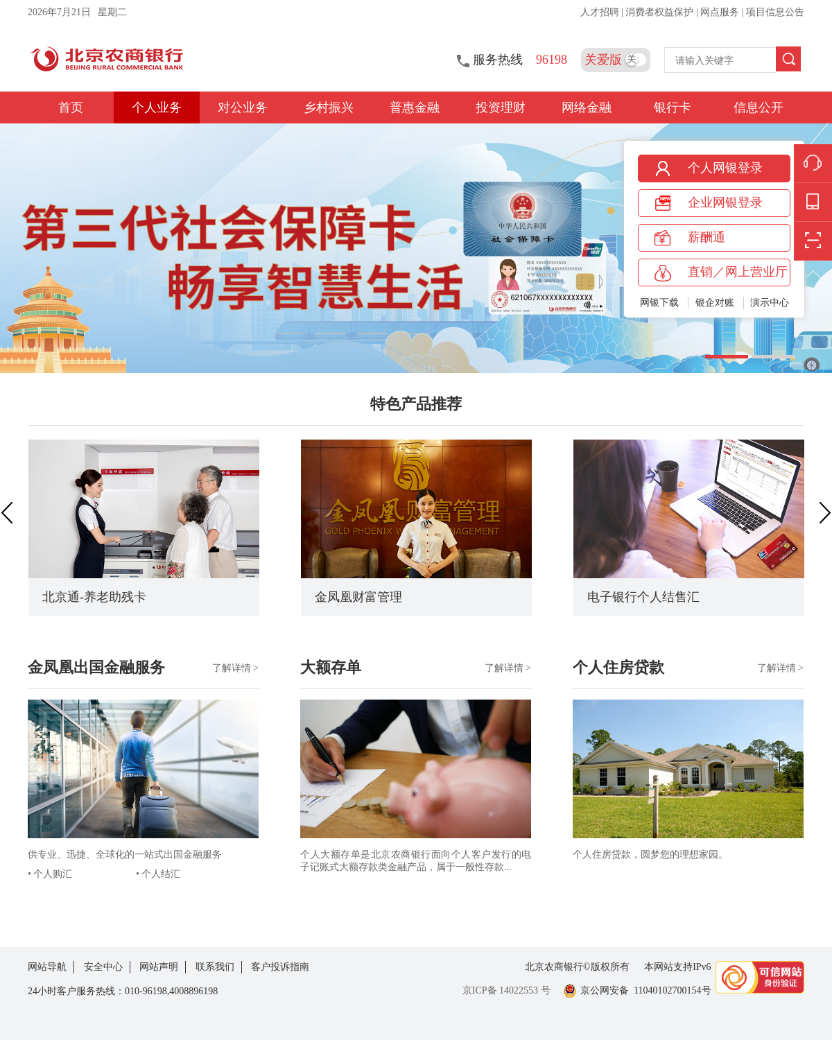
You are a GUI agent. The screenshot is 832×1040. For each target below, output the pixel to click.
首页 (70, 107)
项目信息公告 (775, 12)
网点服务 (721, 12)
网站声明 (158, 967)
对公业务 (243, 107)
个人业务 (157, 107)
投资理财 (501, 107)
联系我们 (215, 967)
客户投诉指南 (280, 967)
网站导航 (47, 967)
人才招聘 (601, 12)
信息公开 (758, 107)
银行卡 (672, 107)
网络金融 (587, 107)
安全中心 (103, 967)
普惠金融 (415, 107)
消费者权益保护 (660, 12)
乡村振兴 (329, 107)
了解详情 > (235, 668)
